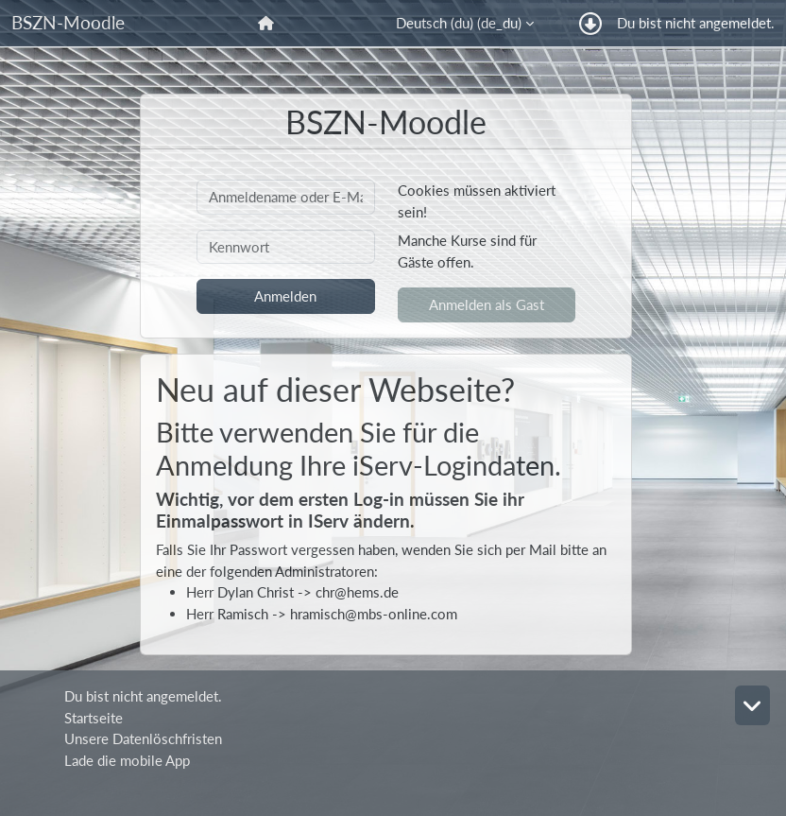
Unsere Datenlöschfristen (143, 738)
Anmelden (285, 295)
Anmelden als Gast (486, 304)
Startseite (93, 717)
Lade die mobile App (127, 760)
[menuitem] (267, 23)
